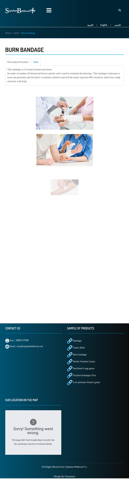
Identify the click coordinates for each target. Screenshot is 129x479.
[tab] (18, 62)
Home (8, 33)
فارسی (117, 25)
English (103, 25)
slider (16, 33)
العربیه (90, 25)
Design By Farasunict (64, 476)
